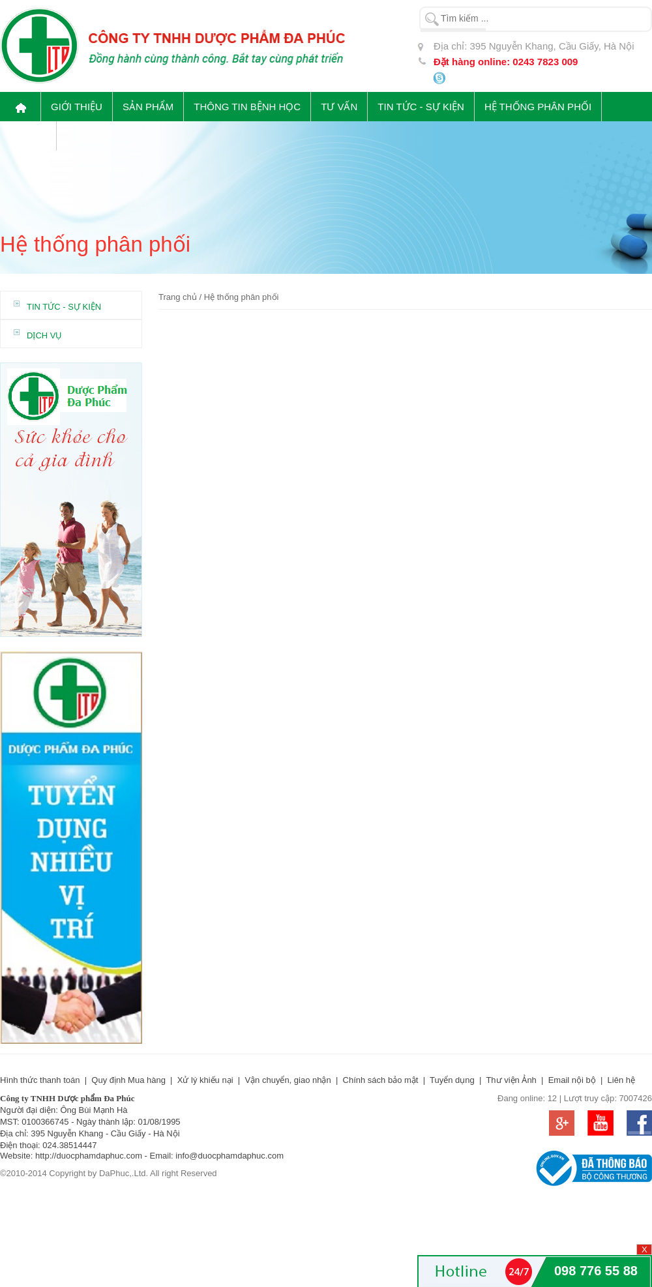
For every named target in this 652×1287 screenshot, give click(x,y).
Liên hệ (621, 1080)
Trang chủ (177, 297)
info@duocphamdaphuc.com (229, 1156)
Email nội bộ (572, 1080)
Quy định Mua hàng (128, 1080)
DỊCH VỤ (44, 335)
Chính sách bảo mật (381, 1080)
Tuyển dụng (452, 1080)
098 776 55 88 (596, 1271)
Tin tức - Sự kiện (64, 307)
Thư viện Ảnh (511, 1080)
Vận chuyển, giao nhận (287, 1080)
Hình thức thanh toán (40, 1080)
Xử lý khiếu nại (205, 1080)
